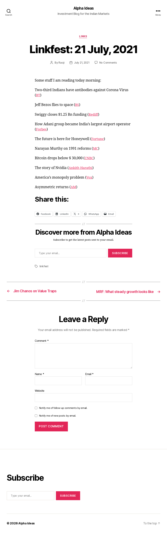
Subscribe (120, 253)
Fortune (98, 139)
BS (77, 105)
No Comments (108, 63)
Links (84, 37)
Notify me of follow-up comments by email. (63, 413)
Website (39, 396)
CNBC (89, 159)
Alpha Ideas (83, 8)
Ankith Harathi (81, 168)
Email (89, 379)
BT (38, 96)
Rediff (94, 115)
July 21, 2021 (82, 63)
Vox (89, 178)
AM (73, 187)
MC (95, 149)
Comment (42, 346)
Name (39, 379)
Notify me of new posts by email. (57, 420)
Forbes (41, 130)
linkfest (44, 267)
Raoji (61, 63)
